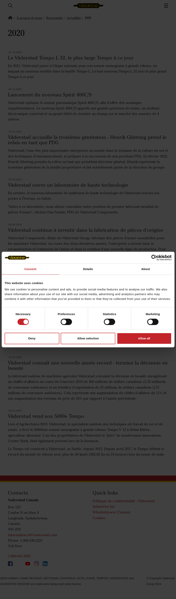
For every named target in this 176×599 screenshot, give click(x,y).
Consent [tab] (30, 269)
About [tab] (145, 269)
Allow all (144, 338)
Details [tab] (88, 269)
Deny (32, 338)
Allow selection (88, 338)
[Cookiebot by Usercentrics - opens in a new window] (154, 258)
